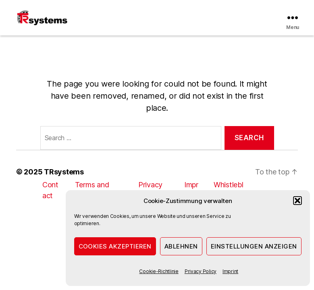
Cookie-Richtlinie (158, 271)
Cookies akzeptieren (115, 246)
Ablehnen (181, 246)
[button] (297, 201)
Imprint (230, 271)
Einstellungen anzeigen (254, 246)
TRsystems (64, 172)
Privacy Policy (200, 271)
